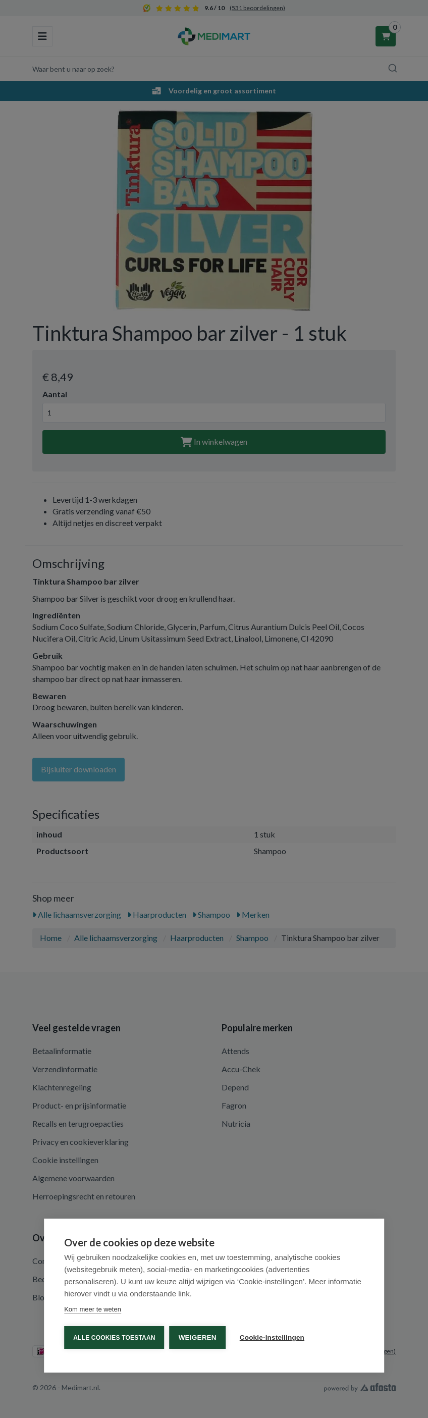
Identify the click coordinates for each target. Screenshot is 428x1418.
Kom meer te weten (92, 1309)
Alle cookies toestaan (114, 1337)
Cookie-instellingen (272, 1337)
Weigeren (198, 1337)
